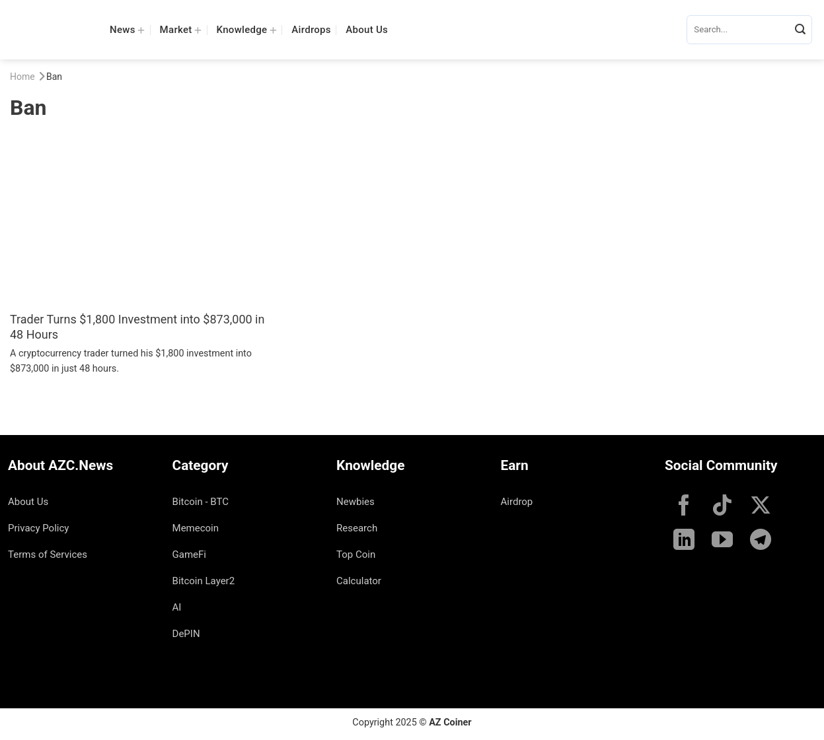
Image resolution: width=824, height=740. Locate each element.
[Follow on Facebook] (683, 507)
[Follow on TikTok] (722, 507)
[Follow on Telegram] (760, 541)
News (127, 29)
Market (181, 29)
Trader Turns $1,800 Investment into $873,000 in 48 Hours (137, 326)
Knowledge (247, 29)
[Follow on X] (760, 507)
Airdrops (311, 30)
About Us (367, 30)
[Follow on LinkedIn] (683, 541)
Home (22, 76)
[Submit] (800, 29)
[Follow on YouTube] (722, 541)
